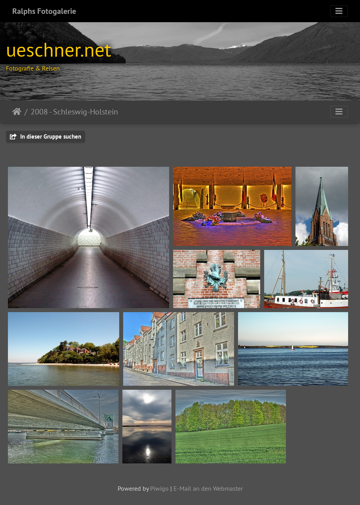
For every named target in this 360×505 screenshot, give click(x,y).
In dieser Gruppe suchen (45, 136)
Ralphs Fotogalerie (44, 11)
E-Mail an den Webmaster (208, 488)
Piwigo (159, 488)
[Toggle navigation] (339, 11)
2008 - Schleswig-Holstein (74, 112)
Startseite (16, 112)
